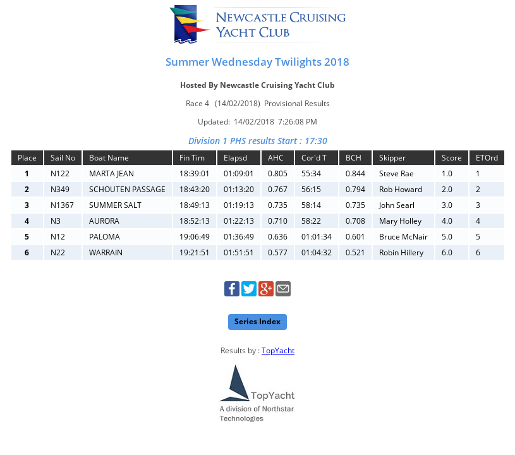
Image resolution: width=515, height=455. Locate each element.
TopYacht (278, 350)
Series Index (257, 321)
